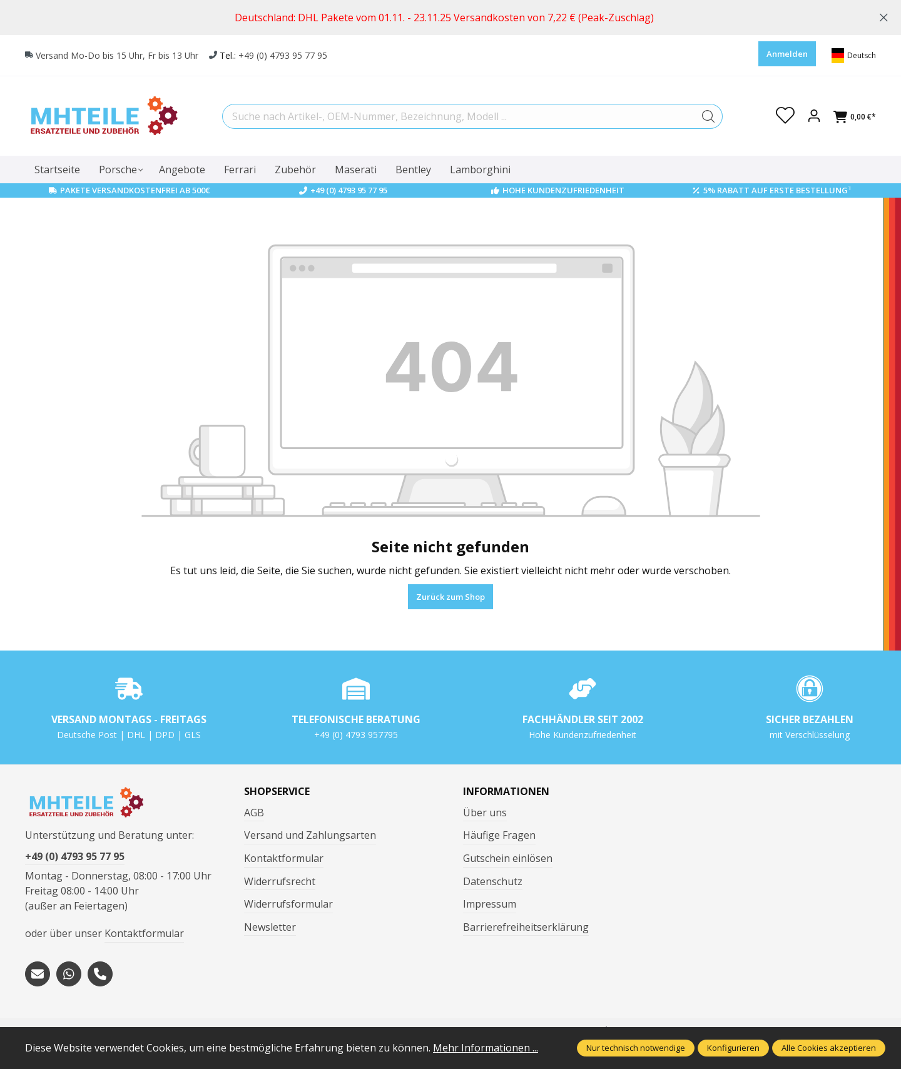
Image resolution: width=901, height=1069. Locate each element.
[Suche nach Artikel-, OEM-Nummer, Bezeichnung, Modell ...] (458, 116)
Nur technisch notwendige (635, 1047)
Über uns (485, 812)
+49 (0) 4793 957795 (356, 735)
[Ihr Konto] (814, 116)
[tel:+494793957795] (100, 973)
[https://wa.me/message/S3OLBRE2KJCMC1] (68, 973)
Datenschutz (492, 881)
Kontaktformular (144, 933)
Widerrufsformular (288, 904)
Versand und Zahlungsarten (310, 835)
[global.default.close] (883, 15)
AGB (254, 812)
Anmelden (787, 53)
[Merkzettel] (785, 116)
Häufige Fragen (499, 835)
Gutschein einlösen (507, 858)
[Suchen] (709, 116)
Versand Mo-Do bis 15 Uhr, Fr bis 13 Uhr (118, 55)
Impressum (489, 904)
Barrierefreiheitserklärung (526, 927)
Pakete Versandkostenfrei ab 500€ (135, 190)
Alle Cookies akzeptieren (828, 1047)
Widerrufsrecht (279, 881)
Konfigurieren (733, 1047)
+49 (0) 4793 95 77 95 (284, 55)
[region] (450, 17)
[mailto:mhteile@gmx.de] (37, 973)
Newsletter (270, 927)
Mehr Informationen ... (485, 1048)
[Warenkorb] (854, 117)
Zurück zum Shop (450, 596)
